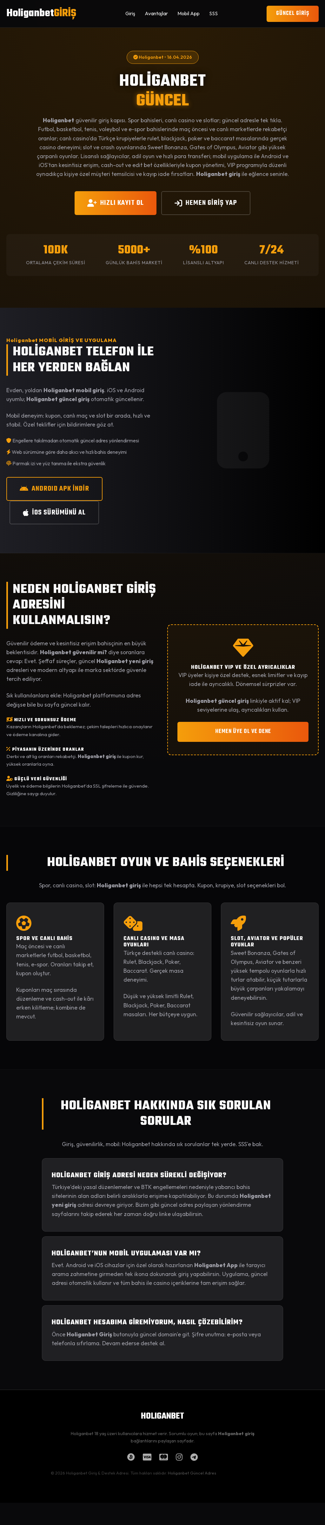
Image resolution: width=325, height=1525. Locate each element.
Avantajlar (156, 13)
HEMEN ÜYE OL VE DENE (243, 731)
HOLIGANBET (162, 1416)
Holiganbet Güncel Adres (192, 1472)
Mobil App (188, 13)
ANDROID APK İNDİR (54, 488)
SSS (213, 13)
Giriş (130, 13)
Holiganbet (41, 13)
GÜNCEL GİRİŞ (292, 13)
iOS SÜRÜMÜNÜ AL (54, 512)
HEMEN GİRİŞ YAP (206, 203)
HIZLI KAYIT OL (115, 203)
